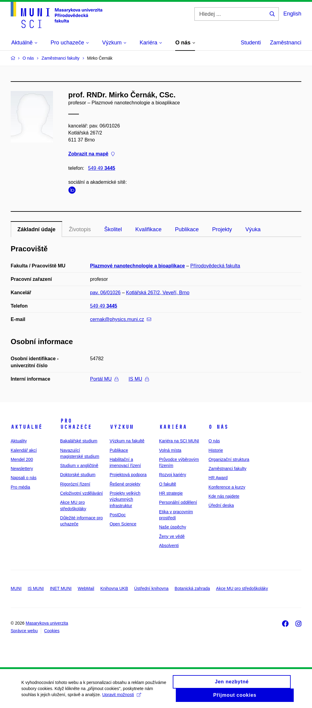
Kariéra (173, 427)
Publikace (187, 229)
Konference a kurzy (226, 487)
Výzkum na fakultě (127, 440)
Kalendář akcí (24, 450)
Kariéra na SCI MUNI (179, 440)
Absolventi (169, 545)
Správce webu (24, 630)
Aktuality (19, 440)
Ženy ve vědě (172, 536)
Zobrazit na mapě (91, 154)
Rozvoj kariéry (172, 474)
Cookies (52, 630)
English (292, 14)
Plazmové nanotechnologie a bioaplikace (137, 265)
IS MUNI (36, 588)
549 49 (101, 168)
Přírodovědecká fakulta (215, 265)
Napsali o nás (24, 477)
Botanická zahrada (192, 588)
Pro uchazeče (76, 423)
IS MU (138, 379)
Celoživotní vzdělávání (81, 493)
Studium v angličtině (79, 465)
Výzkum (121, 427)
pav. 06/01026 (105, 292)
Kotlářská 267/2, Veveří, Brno (158, 292)
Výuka (253, 229)
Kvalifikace (148, 229)
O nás (218, 427)
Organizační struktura (228, 459)
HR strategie (171, 493)
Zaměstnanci (285, 43)
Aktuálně (26, 427)
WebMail (86, 588)
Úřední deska (221, 505)
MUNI (16, 588)
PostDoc (118, 514)
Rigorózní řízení (75, 484)
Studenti (251, 43)
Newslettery (22, 468)
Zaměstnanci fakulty (227, 468)
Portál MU (104, 379)
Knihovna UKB (114, 588)
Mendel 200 (22, 459)
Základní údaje (36, 229)
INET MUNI (61, 588)
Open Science (123, 523)
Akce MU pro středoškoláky (242, 588)
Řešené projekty (125, 484)
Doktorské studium (77, 474)
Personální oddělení (178, 502)
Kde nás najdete (223, 496)
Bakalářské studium (78, 440)
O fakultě (167, 484)
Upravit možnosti (121, 698)
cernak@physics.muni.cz (120, 319)
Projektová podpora (128, 474)
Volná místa (170, 450)
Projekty (222, 229)
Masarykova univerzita (47, 623)
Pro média (20, 487)
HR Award (218, 477)
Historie (215, 450)
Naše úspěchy (172, 527)
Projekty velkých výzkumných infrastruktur (125, 499)
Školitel (113, 229)
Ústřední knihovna (151, 588)
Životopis (80, 229)
